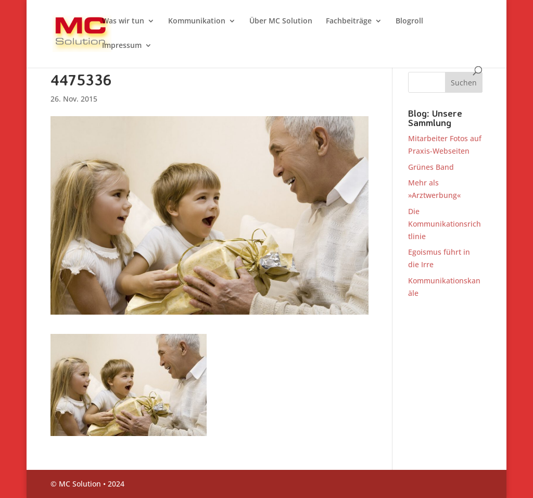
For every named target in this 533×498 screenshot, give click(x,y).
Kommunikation (196, 21)
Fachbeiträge (349, 21)
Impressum (122, 46)
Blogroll (409, 21)
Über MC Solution (280, 21)
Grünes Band (431, 167)
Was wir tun (123, 21)
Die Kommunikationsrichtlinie (444, 223)
